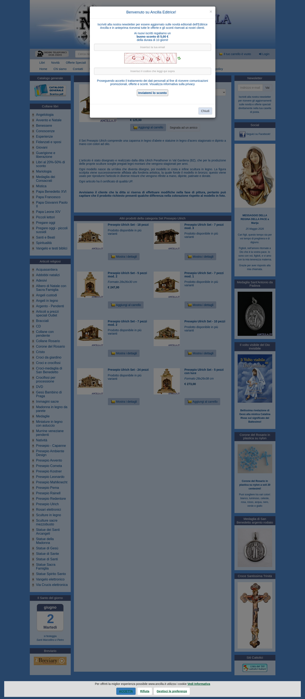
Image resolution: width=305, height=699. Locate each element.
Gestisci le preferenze (172, 691)
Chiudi (205, 111)
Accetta (126, 691)
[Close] (210, 11)
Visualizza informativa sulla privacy (172, 84)
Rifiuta (144, 691)
